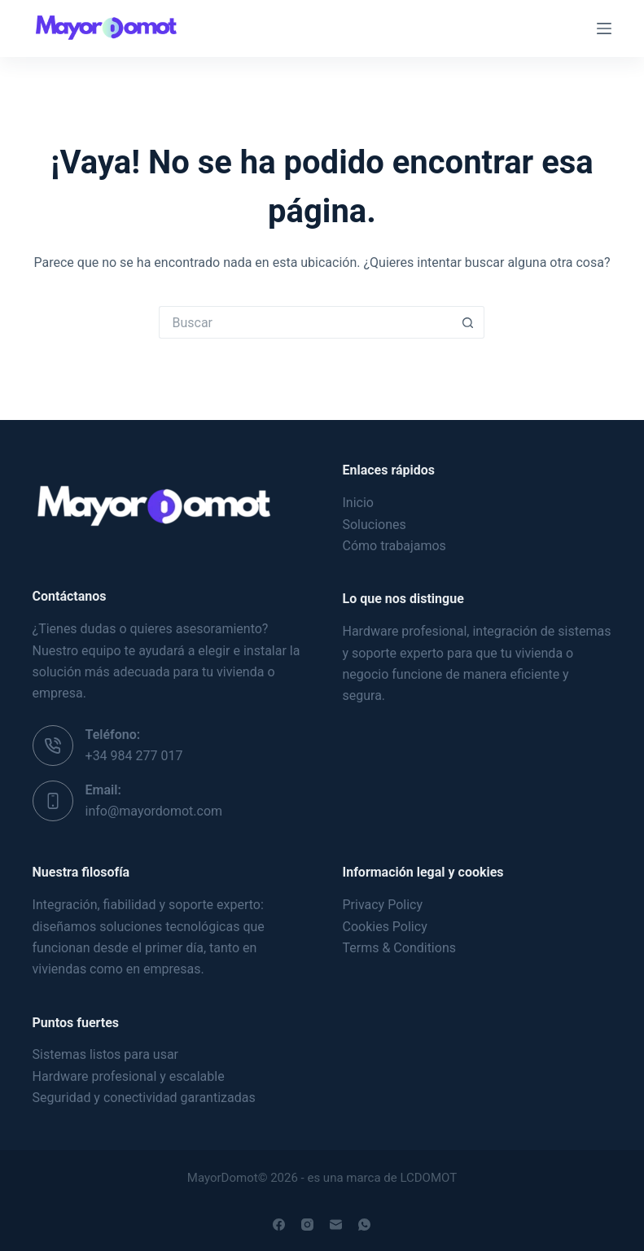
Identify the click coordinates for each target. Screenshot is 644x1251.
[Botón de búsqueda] (468, 322)
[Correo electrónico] (336, 1224)
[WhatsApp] (364, 1224)
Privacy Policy (382, 904)
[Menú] (604, 28)
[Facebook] (279, 1224)
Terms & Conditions (399, 948)
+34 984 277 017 (134, 755)
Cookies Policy (384, 926)
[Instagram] (307, 1224)
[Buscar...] (305, 322)
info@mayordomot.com (154, 811)
